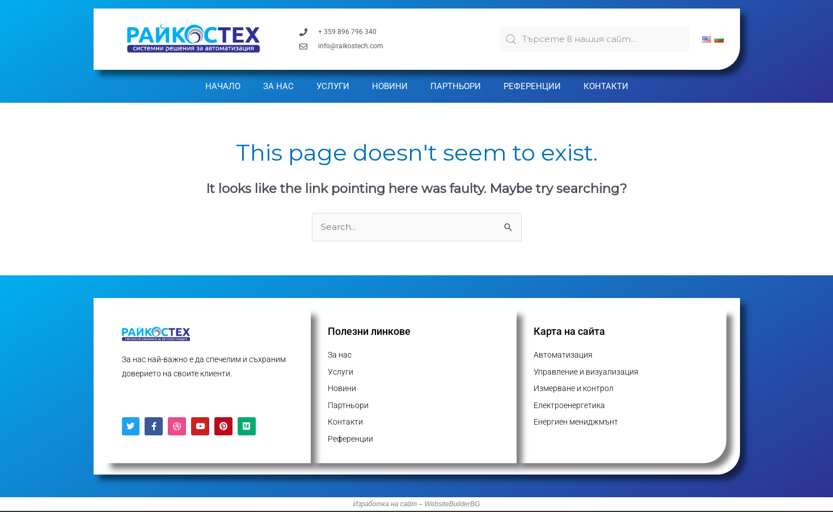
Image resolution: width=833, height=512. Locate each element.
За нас (278, 86)
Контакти (605, 86)
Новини (390, 86)
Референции (532, 86)
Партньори (455, 86)
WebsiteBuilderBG (452, 505)
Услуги (332, 86)
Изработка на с (378, 505)
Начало (222, 86)
